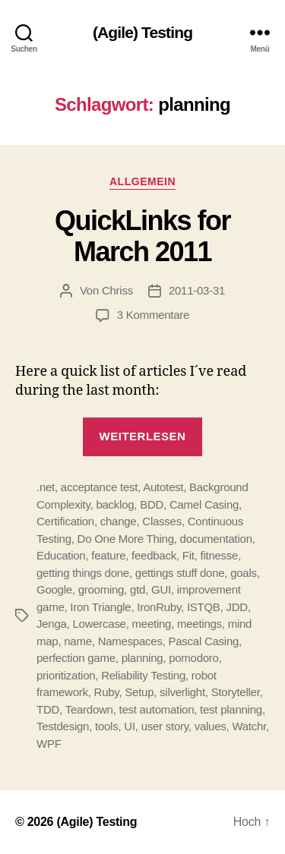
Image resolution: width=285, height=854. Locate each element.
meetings (199, 623)
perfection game (76, 657)
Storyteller (235, 691)
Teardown (89, 709)
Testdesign (62, 726)
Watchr (249, 726)
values (210, 726)
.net (45, 487)
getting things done (82, 572)
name (78, 641)
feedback (153, 555)
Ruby (106, 691)
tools (106, 726)
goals (243, 572)
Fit (188, 555)
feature (108, 555)
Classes (162, 521)
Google (54, 589)
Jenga (51, 623)
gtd (137, 589)
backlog (115, 504)
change (118, 521)
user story (164, 726)
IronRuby (159, 606)
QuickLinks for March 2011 (142, 236)
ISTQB (203, 606)
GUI (161, 589)
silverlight (182, 691)
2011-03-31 (197, 290)
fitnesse (220, 555)
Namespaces (130, 641)
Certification (65, 521)
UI (129, 726)
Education (60, 555)
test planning (231, 709)
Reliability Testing (143, 675)
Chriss (117, 290)
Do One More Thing (126, 538)
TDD (47, 709)
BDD (151, 504)
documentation (216, 538)
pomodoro (194, 657)
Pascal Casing (203, 641)
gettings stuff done (180, 572)
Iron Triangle (100, 606)
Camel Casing (204, 504)
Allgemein (142, 181)
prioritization (65, 675)
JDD (236, 606)
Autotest (163, 487)
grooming (101, 589)
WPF (49, 743)
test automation (157, 709)
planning (142, 657)
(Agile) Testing (142, 32)
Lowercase (98, 623)
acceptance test (99, 487)
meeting (152, 623)
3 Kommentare (153, 314)
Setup (139, 691)
